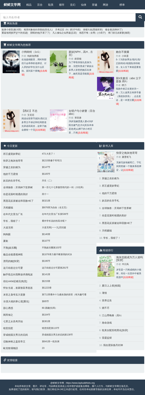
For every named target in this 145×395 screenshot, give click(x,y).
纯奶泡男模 (33, 56)
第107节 (46, 241)
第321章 (46, 200)
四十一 (45, 194)
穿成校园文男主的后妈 (15, 334)
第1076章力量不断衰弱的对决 (57, 254)
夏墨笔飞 (126, 157)
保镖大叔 (87, 29)
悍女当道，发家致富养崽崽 (18, 287)
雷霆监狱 (107, 337)
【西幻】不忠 (29, 110)
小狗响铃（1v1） (32, 51)
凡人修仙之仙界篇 (61, 32)
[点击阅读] (123, 71)
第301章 (46, 321)
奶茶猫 (78, 58)
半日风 (125, 264)
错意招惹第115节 (50, 328)
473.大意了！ (48, 153)
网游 (105, 4)
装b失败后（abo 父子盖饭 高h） (128, 80)
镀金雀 (108, 29)
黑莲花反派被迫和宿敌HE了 (18, 200)
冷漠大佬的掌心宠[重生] (16, 301)
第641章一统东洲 (50, 341)
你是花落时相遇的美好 (15, 194)
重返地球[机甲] (9, 32)
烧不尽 (105, 307)
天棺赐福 (8, 207)
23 (43, 348)
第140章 (46, 234)
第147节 (46, 167)
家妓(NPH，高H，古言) (81, 53)
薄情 (104, 293)
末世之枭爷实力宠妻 (14, 294)
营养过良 (107, 300)
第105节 (46, 174)
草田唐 (78, 117)
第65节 (45, 301)
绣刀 (124, 85)
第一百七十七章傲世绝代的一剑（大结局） (63, 187)
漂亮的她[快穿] (11, 261)
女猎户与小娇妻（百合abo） (82, 112)
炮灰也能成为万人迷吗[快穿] (129, 259)
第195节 (46, 261)
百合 (39, 4)
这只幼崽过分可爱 (13, 267)
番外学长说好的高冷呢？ (54, 221)
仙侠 (83, 4)
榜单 (122, 4)
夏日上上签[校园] (111, 285)
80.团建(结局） (49, 308)
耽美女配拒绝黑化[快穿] (115, 330)
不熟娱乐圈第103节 (52, 247)
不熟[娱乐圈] (10, 247)
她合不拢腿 (122, 51)
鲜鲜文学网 (12, 5)
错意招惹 (8, 328)
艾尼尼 (30, 115)
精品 (29, 4)
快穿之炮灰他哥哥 (13, 160)
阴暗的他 (34, 32)
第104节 (46, 314)
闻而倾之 (8, 314)
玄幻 (72, 4)
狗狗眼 (7, 234)
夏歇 (5, 241)
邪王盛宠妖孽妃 (11, 153)
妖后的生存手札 (11, 180)
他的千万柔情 (10, 174)
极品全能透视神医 (13, 254)
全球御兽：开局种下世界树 (18, 187)
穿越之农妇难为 (11, 167)
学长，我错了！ (11, 221)
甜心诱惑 (8, 308)
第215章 (46, 281)
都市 (61, 4)
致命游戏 (107, 322)
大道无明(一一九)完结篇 (54, 227)
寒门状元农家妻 (116, 32)
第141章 (46, 274)
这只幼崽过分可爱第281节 (55, 267)
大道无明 (8, 227)
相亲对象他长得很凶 (34, 29)
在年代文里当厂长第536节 (55, 214)
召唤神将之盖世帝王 (14, 341)
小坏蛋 (125, 56)
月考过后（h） (62, 29)
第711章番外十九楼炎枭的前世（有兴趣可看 (64, 294)
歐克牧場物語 (10, 348)
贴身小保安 (7, 29)
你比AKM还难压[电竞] (15, 281)
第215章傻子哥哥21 (52, 160)
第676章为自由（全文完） (55, 207)
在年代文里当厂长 (13, 214)
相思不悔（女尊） (88, 32)
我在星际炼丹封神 (113, 345)
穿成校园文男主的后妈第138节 (57, 334)
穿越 (94, 4)
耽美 (50, 4)
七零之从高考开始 (13, 321)
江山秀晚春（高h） (112, 315)
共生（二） (47, 180)
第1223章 (47, 287)
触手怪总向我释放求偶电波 (18, 274)
